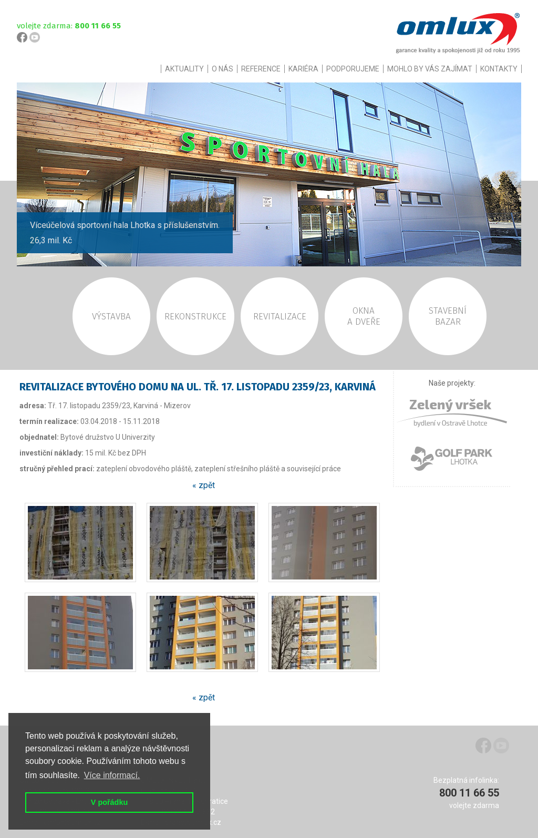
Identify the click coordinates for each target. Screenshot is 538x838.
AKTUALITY (184, 69)
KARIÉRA (303, 69)
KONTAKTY (499, 69)
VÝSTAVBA (111, 316)
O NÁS (222, 69)
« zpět (203, 485)
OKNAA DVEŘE (363, 316)
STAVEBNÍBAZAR (448, 316)
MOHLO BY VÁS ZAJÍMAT (429, 69)
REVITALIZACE (279, 316)
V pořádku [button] (109, 802)
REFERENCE (261, 69)
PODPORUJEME (352, 69)
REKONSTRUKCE (195, 316)
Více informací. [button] (112, 775)
